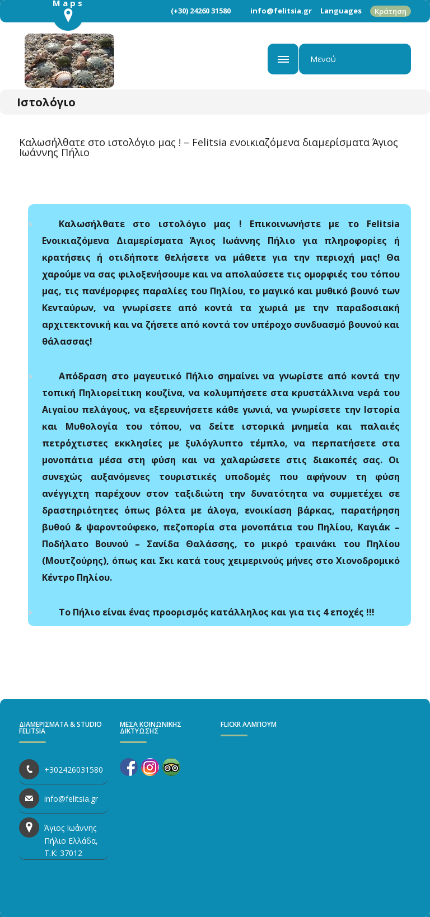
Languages (341, 11)
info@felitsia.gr (281, 11)
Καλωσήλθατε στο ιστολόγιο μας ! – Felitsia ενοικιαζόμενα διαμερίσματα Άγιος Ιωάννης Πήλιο (208, 147)
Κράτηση (390, 11)
